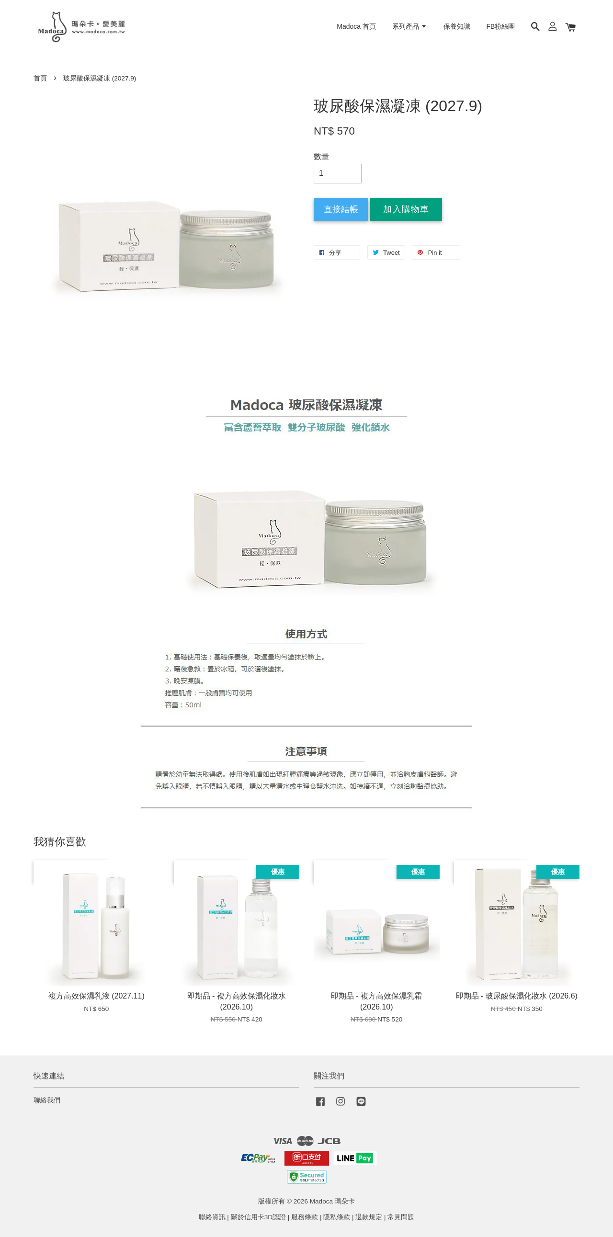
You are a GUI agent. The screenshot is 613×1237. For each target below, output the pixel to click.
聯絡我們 (47, 1100)
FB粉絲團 (501, 26)
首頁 (40, 78)
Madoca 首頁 (356, 26)
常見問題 (400, 1217)
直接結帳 (341, 209)
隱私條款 (336, 1217)
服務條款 (304, 1217)
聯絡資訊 (212, 1217)
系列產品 (409, 26)
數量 (321, 156)
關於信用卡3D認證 (258, 1217)
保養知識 (456, 26)
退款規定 (368, 1217)
